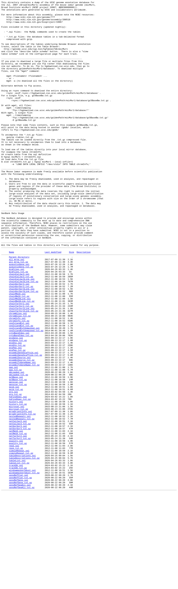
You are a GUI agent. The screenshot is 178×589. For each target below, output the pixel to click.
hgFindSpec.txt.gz (20, 478)
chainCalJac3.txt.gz (21, 330)
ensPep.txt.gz (17, 419)
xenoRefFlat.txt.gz (20, 572)
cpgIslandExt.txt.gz (21, 389)
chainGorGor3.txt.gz (21, 342)
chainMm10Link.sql (20, 357)
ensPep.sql (15, 416)
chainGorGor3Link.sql (22, 345)
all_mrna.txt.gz (18, 313)
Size (71, 302)
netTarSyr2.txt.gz (20, 525)
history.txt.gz (18, 483)
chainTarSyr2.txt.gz (21, 366)
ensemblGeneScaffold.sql (23, 422)
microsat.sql (16, 486)
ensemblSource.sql (20, 428)
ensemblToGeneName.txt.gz (24, 436)
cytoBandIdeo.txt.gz (21, 401)
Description (84, 302)
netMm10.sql (16, 516)
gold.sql (14, 463)
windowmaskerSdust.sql (22, 563)
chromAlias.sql (18, 375)
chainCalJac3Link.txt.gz (23, 336)
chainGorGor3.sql (19, 339)
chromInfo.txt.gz (19, 383)
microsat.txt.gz (18, 489)
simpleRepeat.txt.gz (21, 542)
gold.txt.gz (16, 466)
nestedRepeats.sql (20, 498)
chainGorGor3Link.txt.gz (23, 348)
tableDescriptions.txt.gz (24, 548)
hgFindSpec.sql (18, 475)
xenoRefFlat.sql (18, 569)
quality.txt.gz (18, 531)
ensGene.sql (16, 404)
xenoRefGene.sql (18, 575)
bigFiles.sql (16, 322)
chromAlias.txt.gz (20, 378)
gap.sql (13, 439)
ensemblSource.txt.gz (22, 430)
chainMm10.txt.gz (19, 354)
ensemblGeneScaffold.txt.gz (25, 425)
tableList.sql (17, 551)
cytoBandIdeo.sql (19, 398)
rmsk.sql (14, 533)
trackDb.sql (16, 557)
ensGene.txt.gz (18, 407)
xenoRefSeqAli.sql (20, 581)
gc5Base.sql (16, 451)
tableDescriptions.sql (22, 545)
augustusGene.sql (19, 316)
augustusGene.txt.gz (21, 319)
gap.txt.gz (15, 442)
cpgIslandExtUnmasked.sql (24, 392)
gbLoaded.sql (16, 445)
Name (11, 302)
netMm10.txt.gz (18, 519)
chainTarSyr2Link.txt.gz (23, 372)
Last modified (53, 302)
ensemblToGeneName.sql (22, 433)
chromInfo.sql (17, 380)
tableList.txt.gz (19, 554)
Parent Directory (19, 307)
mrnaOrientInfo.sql (20, 492)
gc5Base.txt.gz (18, 454)
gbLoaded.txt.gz (18, 448)
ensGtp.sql (15, 410)
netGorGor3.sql (18, 510)
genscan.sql (16, 457)
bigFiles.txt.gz (18, 325)
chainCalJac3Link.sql (22, 333)
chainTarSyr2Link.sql (22, 369)
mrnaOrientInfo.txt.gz (22, 495)
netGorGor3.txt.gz (20, 513)
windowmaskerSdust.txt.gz (24, 566)
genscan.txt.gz (18, 460)
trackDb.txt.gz (18, 560)
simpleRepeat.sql (19, 539)
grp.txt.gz (15, 472)
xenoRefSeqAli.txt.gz (22, 583)
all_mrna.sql (16, 310)
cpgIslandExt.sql (19, 386)
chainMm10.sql (17, 351)
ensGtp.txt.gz (17, 413)
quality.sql (16, 528)
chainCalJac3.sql (19, 328)
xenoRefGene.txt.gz (20, 578)
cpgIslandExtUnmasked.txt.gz (26, 395)
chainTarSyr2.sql (19, 363)
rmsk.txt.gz (16, 536)
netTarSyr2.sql (18, 522)
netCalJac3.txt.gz (20, 507)
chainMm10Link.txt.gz (22, 360)
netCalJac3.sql (18, 504)
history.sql (16, 481)
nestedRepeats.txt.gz (22, 501)
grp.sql (13, 469)
